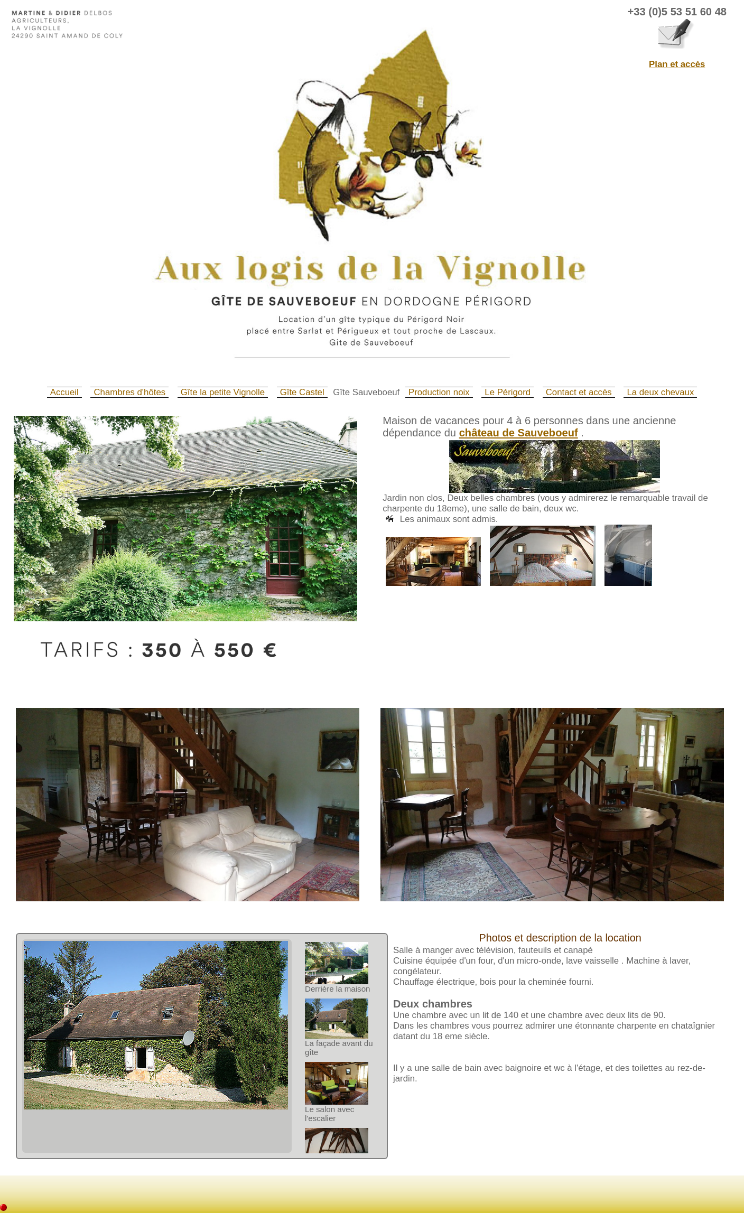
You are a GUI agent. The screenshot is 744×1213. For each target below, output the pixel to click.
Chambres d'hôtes (129, 392)
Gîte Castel (302, 392)
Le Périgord (508, 392)
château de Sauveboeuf (518, 432)
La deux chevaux (660, 392)
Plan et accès (677, 64)
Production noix (439, 392)
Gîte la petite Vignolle (223, 392)
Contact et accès (579, 392)
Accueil (64, 392)
